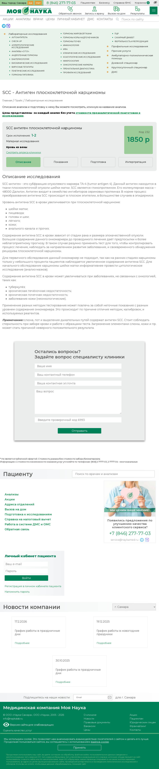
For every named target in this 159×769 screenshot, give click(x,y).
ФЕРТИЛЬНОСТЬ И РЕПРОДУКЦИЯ (131, 41)
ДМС (90, 19)
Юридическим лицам (143, 722)
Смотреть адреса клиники (23, 152)
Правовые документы (97, 722)
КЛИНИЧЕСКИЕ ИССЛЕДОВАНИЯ (79, 53)
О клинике (90, 714)
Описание (23, 162)
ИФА (65, 49)
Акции (10, 499)
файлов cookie (101, 741)
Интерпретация (135, 162)
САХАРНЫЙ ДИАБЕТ (124, 37)
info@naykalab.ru (13, 718)
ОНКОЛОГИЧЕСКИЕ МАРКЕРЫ (78, 65)
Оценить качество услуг (17, 730)
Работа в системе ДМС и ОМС (28, 524)
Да (30, 2)
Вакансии (89, 726)
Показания (61, 162)
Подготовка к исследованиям (28, 514)
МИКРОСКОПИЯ (71, 61)
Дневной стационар (124, 62)
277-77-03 (61, 3)
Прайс (19, 100)
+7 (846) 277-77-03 (130, 533)
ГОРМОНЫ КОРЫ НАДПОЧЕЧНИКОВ (81, 37)
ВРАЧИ (38, 19)
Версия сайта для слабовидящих (31, 724)
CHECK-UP (17, 41)
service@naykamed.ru (125, 539)
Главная (7, 100)
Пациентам (88, 2)
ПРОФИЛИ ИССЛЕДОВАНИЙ (77, 72)
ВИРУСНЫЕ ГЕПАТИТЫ (22, 67)
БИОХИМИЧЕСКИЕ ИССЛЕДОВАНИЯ (29, 63)
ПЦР (117, 33)
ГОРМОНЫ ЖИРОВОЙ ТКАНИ (77, 33)
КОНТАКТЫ (105, 19)
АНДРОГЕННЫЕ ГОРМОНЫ (25, 55)
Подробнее (22, 643)
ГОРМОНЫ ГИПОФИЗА (22, 75)
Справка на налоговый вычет (28, 519)
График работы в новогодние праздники (118, 632)
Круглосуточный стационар (129, 67)
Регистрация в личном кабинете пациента (33, 586)
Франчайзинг (138, 726)
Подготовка (98, 162)
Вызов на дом (15, 509)
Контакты (135, 729)
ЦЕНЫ (50, 19)
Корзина (140, 2)
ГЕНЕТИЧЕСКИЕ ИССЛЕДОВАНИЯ (28, 71)
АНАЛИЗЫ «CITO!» (20, 51)
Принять (79, 747)
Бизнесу (104, 2)
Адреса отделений (19, 504)
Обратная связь (17, 529)
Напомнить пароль (17, 591)
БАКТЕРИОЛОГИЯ (20, 59)
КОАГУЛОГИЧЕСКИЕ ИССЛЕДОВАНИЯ (81, 57)
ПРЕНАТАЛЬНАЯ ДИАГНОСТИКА (78, 68)
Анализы (12, 494)
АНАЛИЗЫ (23, 19)
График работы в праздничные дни (37, 632)
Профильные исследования (129, 46)
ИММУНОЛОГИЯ (71, 45)
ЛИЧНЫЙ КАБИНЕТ (71, 19)
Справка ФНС (122, 2)
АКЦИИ (8, 19)
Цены (87, 729)
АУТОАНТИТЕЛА (19, 37)
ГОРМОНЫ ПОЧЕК (72, 41)
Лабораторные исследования (28, 33)
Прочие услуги (121, 50)
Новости (89, 718)
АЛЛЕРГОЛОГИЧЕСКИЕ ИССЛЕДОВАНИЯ (23, 46)
